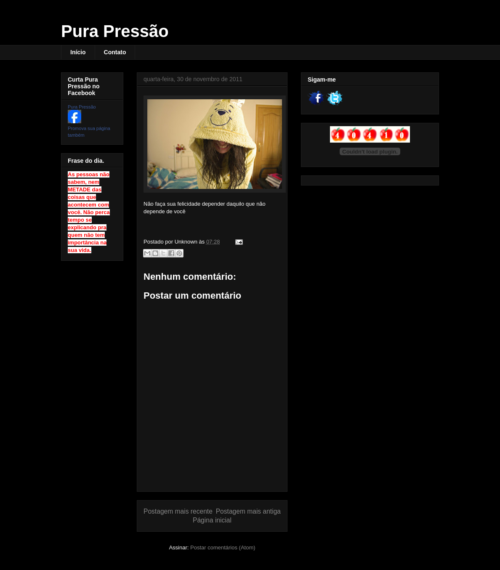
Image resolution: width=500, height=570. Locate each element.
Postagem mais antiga (248, 511)
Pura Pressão (115, 31)
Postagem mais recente (178, 511)
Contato (115, 52)
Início (78, 52)
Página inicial (212, 520)
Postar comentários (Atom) (222, 547)
